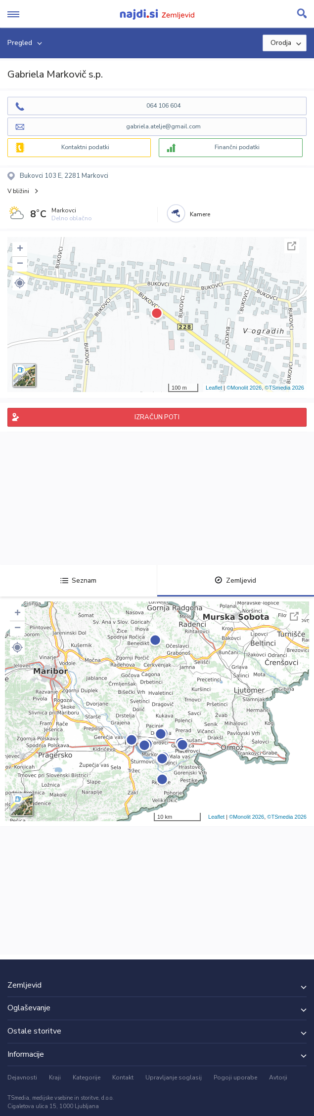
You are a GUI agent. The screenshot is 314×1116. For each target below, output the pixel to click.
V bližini (18, 191)
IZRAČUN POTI (157, 417)
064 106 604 (163, 106)
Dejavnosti (22, 1077)
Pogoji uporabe (235, 1077)
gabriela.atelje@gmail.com (163, 126)
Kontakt (123, 1077)
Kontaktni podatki (85, 147)
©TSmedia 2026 (284, 388)
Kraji (55, 1077)
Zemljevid (235, 580)
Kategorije (86, 1077)
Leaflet (214, 388)
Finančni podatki (237, 147)
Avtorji (278, 1077)
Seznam (78, 580)
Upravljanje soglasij (173, 1077)
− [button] (20, 264)
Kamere (200, 214)
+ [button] (20, 249)
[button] (19, 283)
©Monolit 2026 (244, 388)
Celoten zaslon (291, 246)
